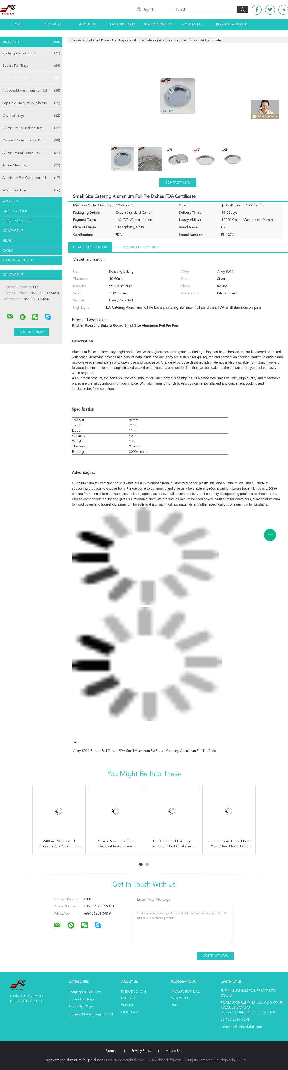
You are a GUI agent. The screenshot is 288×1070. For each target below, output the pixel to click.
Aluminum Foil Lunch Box (31, 153)
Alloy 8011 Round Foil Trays (94, 751)
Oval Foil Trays (31, 115)
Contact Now (177, 182)
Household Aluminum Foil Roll (31, 90)
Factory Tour (122, 24)
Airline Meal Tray (31, 165)
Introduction (133, 991)
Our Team (129, 1012)
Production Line (185, 991)
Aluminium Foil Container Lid (31, 178)
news (7, 240)
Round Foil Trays (31, 78)
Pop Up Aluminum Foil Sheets (31, 103)
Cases (7, 250)
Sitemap (111, 1050)
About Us (87, 24)
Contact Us (192, 24)
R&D (174, 1005)
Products (52, 24)
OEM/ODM (179, 998)
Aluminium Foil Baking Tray (31, 128)
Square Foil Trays (31, 65)
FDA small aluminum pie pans (141, 751)
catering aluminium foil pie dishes (192, 751)
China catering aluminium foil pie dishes (73, 1060)
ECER (241, 1060)
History (128, 998)
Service (127, 1005)
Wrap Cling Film (31, 190)
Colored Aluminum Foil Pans (31, 140)
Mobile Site (174, 1050)
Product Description (140, 247)
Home (17, 24)
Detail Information (90, 247)
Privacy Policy (141, 1050)
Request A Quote (231, 24)
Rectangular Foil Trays (31, 53)
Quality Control (157, 24)
